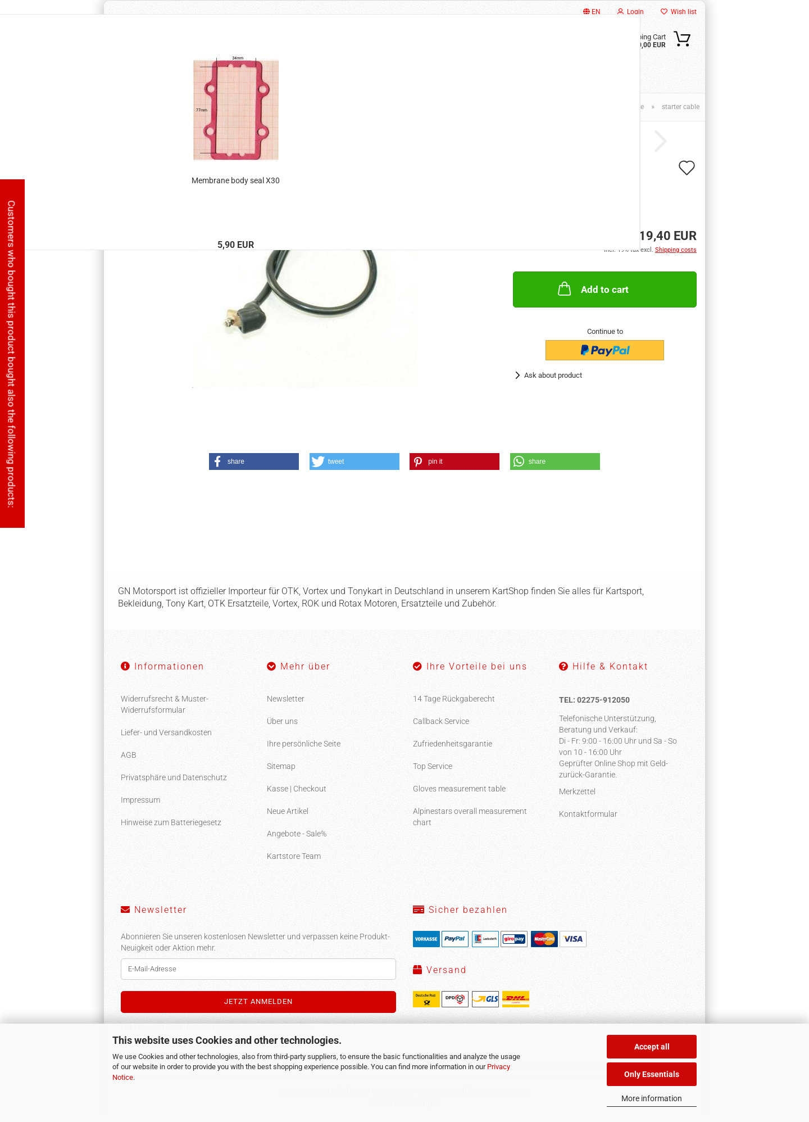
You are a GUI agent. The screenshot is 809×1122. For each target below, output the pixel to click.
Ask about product (553, 375)
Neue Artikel (287, 811)
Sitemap (281, 766)
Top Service (432, 766)
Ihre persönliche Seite (303, 743)
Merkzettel (577, 791)
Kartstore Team (294, 856)
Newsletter (285, 698)
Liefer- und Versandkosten (166, 732)
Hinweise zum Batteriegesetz (171, 822)
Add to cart (592, 288)
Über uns (282, 721)
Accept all (652, 1046)
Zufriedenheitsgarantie (452, 743)
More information (651, 1098)
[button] (254, 461)
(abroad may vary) (605, 212)
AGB (129, 754)
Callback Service (441, 721)
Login (630, 12)
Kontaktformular (588, 813)
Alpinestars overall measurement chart (470, 817)
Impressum (140, 799)
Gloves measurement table (459, 788)
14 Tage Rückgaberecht (454, 698)
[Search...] (483, 46)
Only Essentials (651, 1074)
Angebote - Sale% (296, 833)
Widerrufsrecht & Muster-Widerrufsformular (164, 704)
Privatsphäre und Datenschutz (174, 777)
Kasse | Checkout (296, 788)
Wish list (679, 12)
